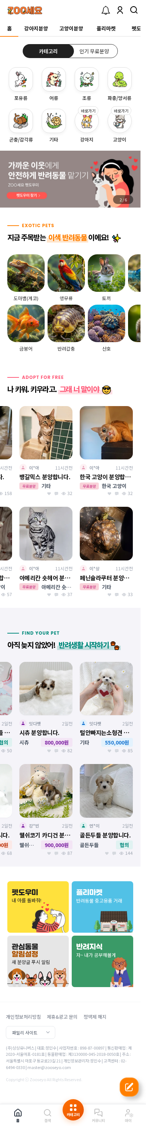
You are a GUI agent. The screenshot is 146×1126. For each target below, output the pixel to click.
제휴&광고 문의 (62, 1016)
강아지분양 (36, 28)
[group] (70, 179)
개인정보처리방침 (23, 1016)
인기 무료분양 (94, 51)
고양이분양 (71, 28)
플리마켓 (106, 28)
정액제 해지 (94, 1016)
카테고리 (48, 51)
